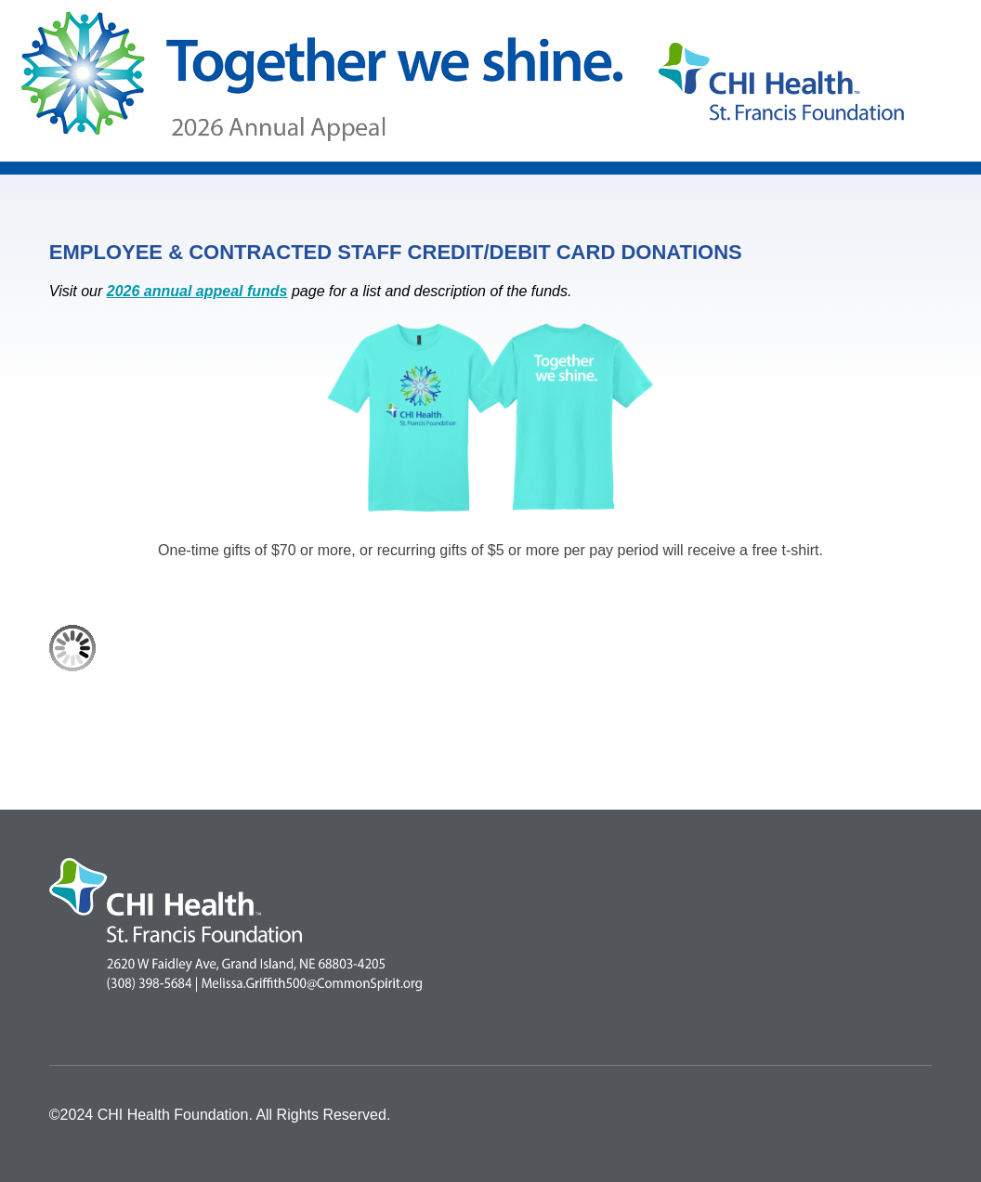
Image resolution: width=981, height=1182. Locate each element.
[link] (265, 740)
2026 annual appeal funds (197, 291)
